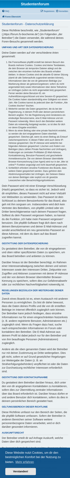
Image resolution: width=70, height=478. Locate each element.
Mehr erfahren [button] (24, 462)
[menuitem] (5, 11)
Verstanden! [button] (20, 471)
